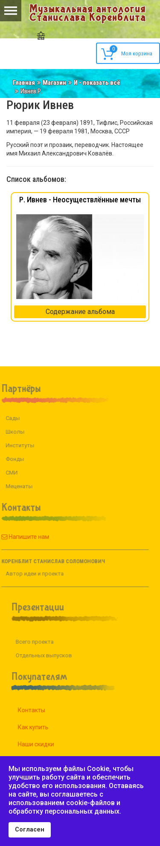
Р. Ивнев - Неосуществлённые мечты (80, 199)
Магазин (54, 82)
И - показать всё (97, 82)
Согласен (29, 829)
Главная (24, 82)
